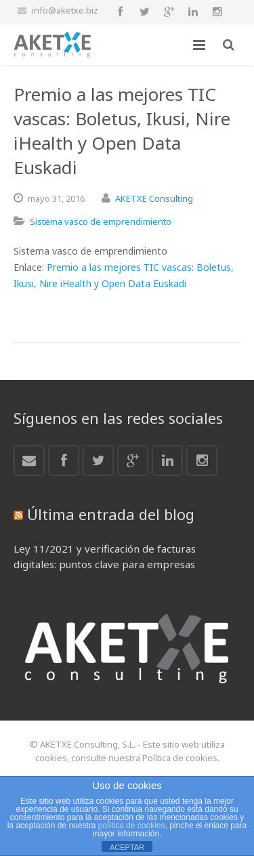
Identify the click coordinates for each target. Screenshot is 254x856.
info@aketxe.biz (65, 10)
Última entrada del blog (110, 514)
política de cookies (131, 825)
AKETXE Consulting (154, 198)
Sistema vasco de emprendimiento (100, 221)
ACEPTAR (127, 847)
